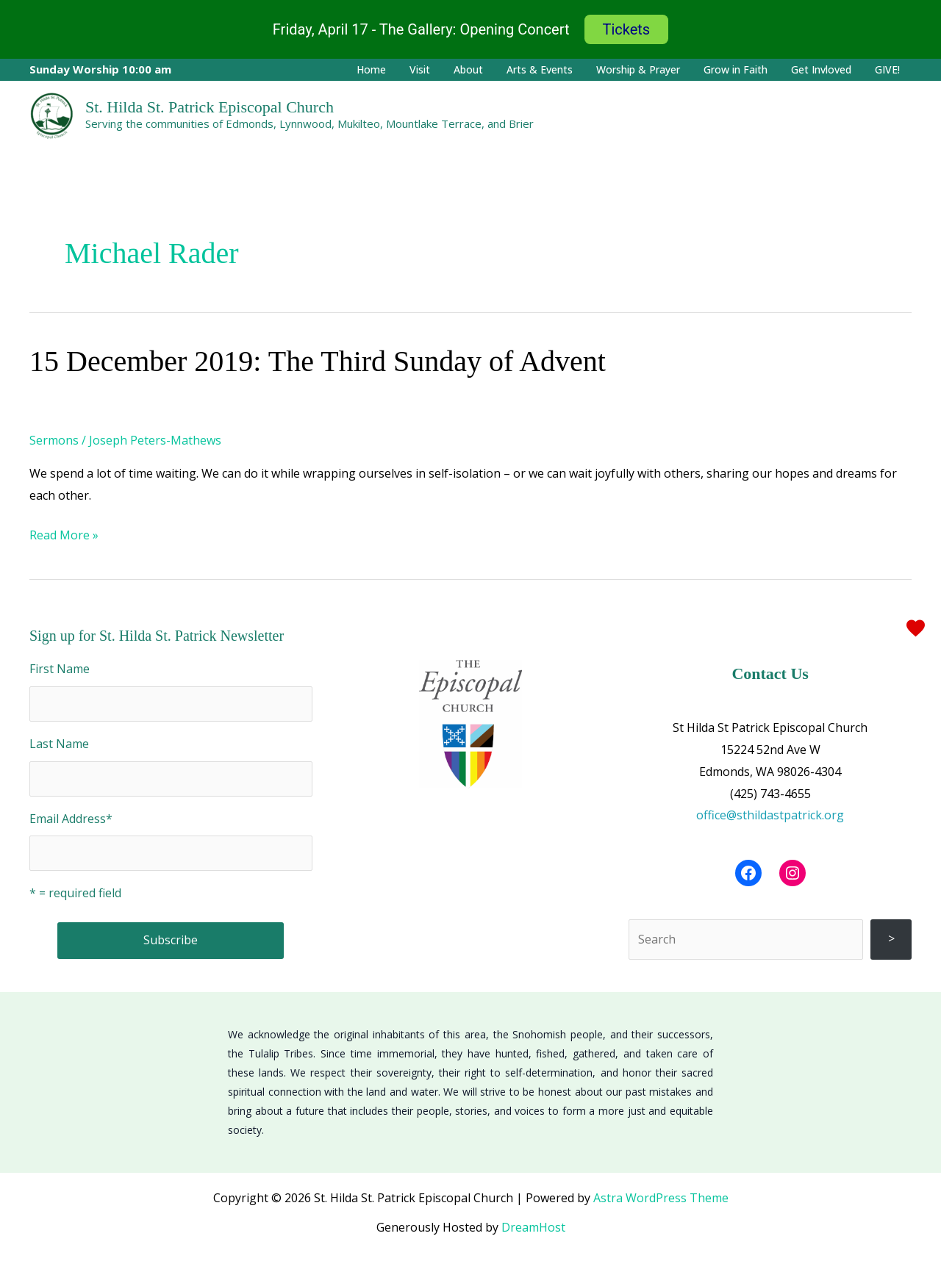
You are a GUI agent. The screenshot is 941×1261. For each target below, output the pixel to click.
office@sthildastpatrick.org (770, 815)
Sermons (54, 440)
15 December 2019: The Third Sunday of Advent (317, 361)
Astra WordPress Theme (661, 1198)
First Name (59, 669)
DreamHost (533, 1227)
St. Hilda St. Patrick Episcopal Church (209, 107)
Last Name (59, 744)
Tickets (627, 29)
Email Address (70, 819)
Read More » (64, 534)
